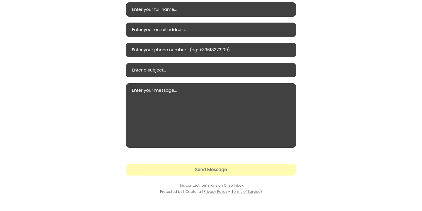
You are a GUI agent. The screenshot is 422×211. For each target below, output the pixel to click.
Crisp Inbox (233, 185)
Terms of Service (246, 191)
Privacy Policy (215, 191)
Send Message (211, 169)
